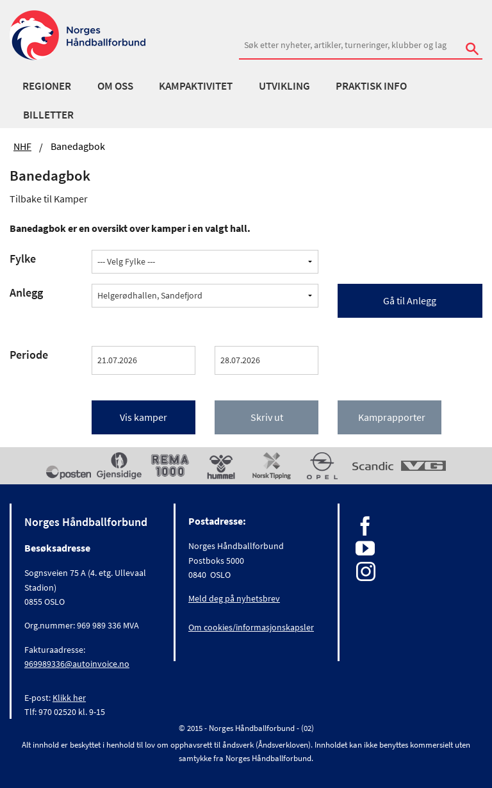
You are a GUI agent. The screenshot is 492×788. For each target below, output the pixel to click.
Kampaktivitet (196, 86)
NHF (22, 146)
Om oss (115, 86)
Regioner (46, 86)
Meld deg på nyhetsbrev (234, 598)
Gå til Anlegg (409, 300)
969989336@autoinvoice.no (76, 663)
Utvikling (284, 86)
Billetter (48, 115)
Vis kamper (143, 417)
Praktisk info (371, 86)
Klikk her (69, 697)
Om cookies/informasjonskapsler (251, 627)
